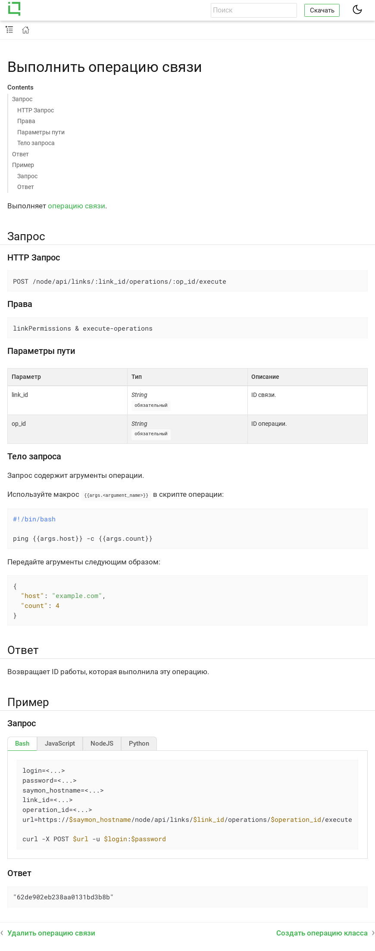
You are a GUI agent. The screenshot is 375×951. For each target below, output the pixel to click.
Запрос (22, 99)
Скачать (322, 10)
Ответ (20, 154)
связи (95, 205)
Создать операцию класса (322, 931)
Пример (23, 164)
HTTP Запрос (35, 110)
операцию (65, 205)
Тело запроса (36, 142)
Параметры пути (41, 132)
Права (26, 121)
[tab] (22, 742)
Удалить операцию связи (51, 931)
